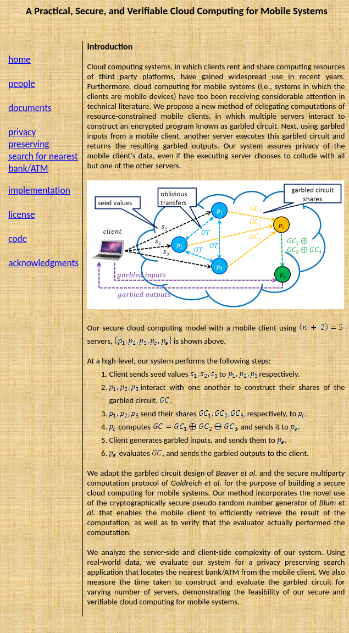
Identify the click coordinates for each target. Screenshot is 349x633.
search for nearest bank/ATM (43, 162)
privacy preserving (28, 138)
